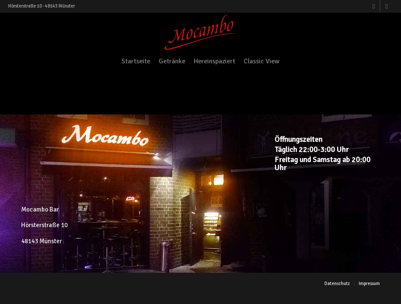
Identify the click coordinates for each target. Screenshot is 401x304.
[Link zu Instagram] (386, 6)
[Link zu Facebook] (374, 6)
